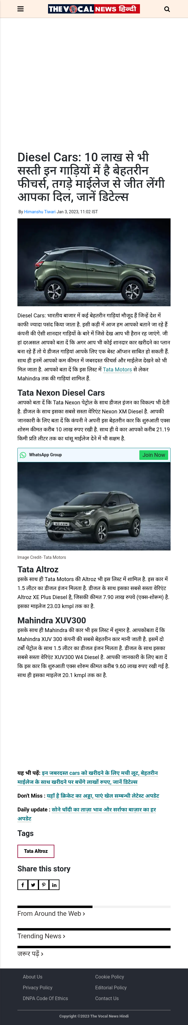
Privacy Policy (38, 988)
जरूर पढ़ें (28, 954)
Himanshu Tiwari (40, 211)
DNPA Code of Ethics (45, 998)
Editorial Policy (111, 988)
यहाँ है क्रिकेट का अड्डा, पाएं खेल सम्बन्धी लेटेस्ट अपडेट (103, 796)
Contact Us (107, 998)
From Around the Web (49, 913)
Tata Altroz (36, 851)
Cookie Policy (109, 977)
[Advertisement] (94, 95)
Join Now (153, 455)
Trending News (39, 936)
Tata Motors (117, 369)
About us (32, 977)
